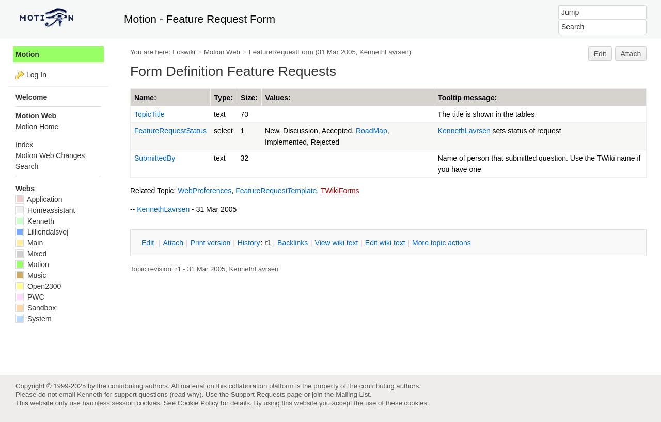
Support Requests (258, 394)
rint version (211, 243)
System (33, 319)
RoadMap (371, 131)
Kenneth (34, 221)
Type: (223, 97)
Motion (27, 54)
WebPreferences (204, 190)
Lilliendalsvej (41, 232)
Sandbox (35, 308)
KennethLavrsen (384, 52)
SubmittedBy (154, 158)
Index (24, 144)
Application (38, 199)
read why (185, 394)
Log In (36, 75)
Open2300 (38, 286)
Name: (145, 97)
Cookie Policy (198, 403)
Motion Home (36, 126)
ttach (173, 243)
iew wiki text (336, 243)
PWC (29, 297)
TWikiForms (340, 190)
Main (29, 243)
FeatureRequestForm (281, 52)
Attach (631, 54)
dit (148, 243)
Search (26, 166)
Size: (249, 97)
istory (249, 243)
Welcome (31, 97)
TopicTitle (149, 114)
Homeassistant (45, 210)
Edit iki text (385, 243)
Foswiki (183, 52)
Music (30, 275)
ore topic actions (441, 243)
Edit (600, 54)
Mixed (30, 253)
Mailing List (353, 394)
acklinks (292, 243)
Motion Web (222, 52)
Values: (278, 97)
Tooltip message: (467, 97)
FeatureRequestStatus (170, 131)
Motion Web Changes (50, 155)
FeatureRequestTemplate (276, 190)
